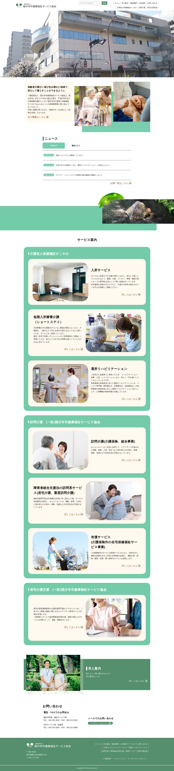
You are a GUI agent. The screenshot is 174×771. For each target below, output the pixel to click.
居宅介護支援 (152, 7)
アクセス (132, 744)
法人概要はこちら (36, 117)
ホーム (117, 3)
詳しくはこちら (129, 294)
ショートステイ (121, 747)
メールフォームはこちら (100, 723)
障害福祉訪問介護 (117, 751)
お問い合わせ (152, 3)
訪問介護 (105, 751)
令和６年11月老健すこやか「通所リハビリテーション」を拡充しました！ (77, 165)
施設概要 (133, 3)
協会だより (76, 145)
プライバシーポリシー (138, 759)
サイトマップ (121, 759)
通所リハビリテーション (138, 747)
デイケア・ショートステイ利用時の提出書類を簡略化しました (73, 175)
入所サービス (109, 747)
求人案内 (125, 3)
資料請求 (108, 759)
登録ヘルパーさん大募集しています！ (64, 155)
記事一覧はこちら (119, 183)
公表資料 (142, 3)
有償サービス (131, 751)
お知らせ (53, 145)
